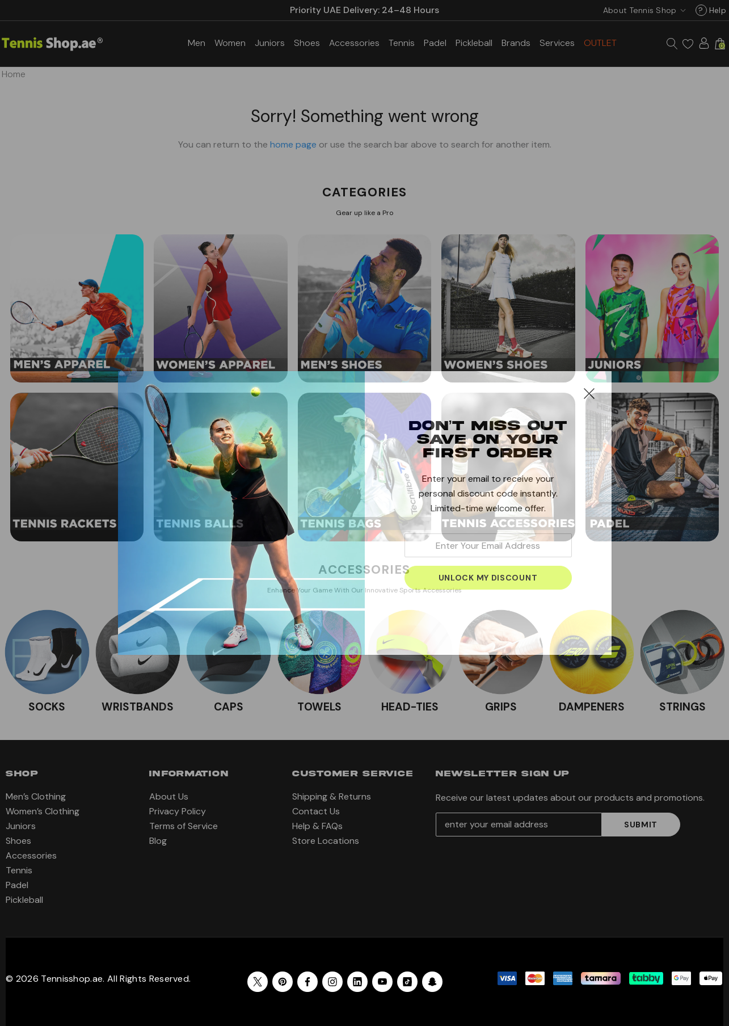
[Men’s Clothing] (196, 43)
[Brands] (516, 43)
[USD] (642, 10)
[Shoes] (307, 43)
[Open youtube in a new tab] (382, 982)
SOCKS (46, 707)
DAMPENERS (592, 707)
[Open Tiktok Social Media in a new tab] (407, 982)
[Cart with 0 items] (720, 43)
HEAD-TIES (410, 707)
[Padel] (435, 43)
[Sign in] (704, 43)
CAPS (228, 707)
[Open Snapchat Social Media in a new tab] (432, 982)
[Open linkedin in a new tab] (357, 982)
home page (293, 144)
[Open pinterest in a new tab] (282, 982)
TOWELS (319, 707)
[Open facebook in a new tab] (307, 982)
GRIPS (501, 707)
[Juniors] (270, 43)
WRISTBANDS (138, 707)
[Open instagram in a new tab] (332, 982)
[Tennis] (402, 43)
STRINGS (682, 707)
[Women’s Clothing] (230, 43)
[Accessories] (354, 43)
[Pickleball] (474, 43)
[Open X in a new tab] (257, 982)
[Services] (557, 43)
